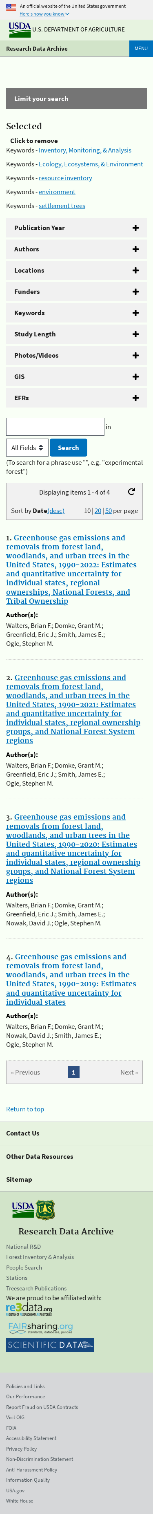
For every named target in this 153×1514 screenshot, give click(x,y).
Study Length (35, 333)
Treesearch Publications (36, 1288)
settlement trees (62, 205)
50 (108, 510)
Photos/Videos (36, 355)
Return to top (25, 1108)
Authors (26, 248)
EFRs (21, 397)
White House (19, 1500)
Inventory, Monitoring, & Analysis (85, 150)
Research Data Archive (37, 48)
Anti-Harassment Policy (31, 1469)
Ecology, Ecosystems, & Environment (91, 163)
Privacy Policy (21, 1448)
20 (98, 510)
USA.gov (15, 1490)
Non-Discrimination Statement (39, 1459)
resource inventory (65, 177)
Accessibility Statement (31, 1438)
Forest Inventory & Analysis (40, 1257)
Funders (27, 291)
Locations (29, 270)
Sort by (37, 510)
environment (57, 191)
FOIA (11, 1427)
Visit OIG (15, 1417)
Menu (141, 48)
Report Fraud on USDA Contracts (42, 1407)
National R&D (23, 1246)
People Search (24, 1267)
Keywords (29, 312)
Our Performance (25, 1396)
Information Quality (28, 1479)
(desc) (55, 510)
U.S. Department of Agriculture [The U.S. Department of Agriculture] (67, 29)
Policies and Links (25, 1386)
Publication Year (39, 227)
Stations (16, 1277)
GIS (19, 376)
